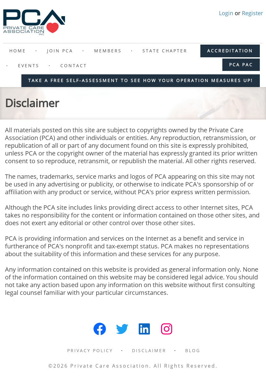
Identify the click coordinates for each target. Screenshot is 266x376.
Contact (73, 65)
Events (28, 65)
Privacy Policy (90, 350)
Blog (192, 350)
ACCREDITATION (230, 51)
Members (108, 51)
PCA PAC (241, 65)
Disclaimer (149, 350)
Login (227, 13)
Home (17, 51)
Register (252, 13)
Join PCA (60, 51)
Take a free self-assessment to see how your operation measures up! (140, 80)
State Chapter (164, 51)
